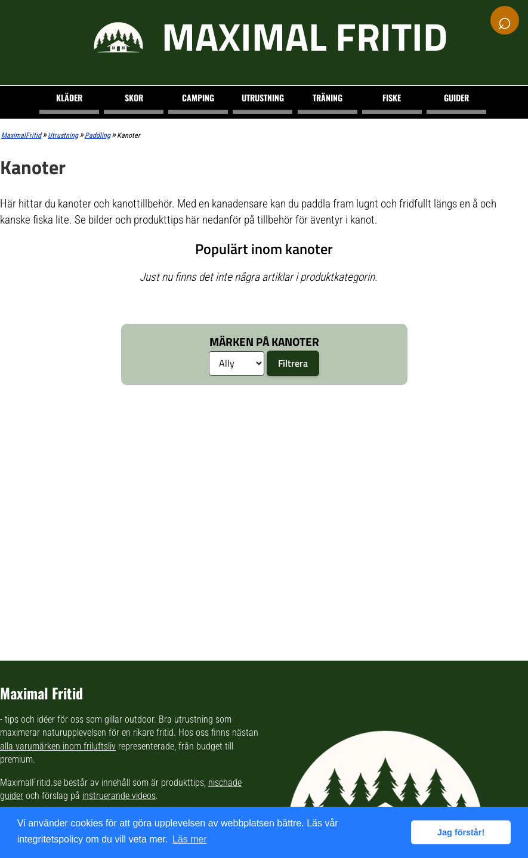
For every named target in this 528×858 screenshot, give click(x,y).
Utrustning (263, 97)
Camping (198, 97)
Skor (134, 97)
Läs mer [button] (189, 839)
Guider (456, 97)
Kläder (69, 97)
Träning (327, 97)
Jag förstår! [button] (460, 832)
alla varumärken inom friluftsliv (58, 746)
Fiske (391, 97)
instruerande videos (119, 795)
